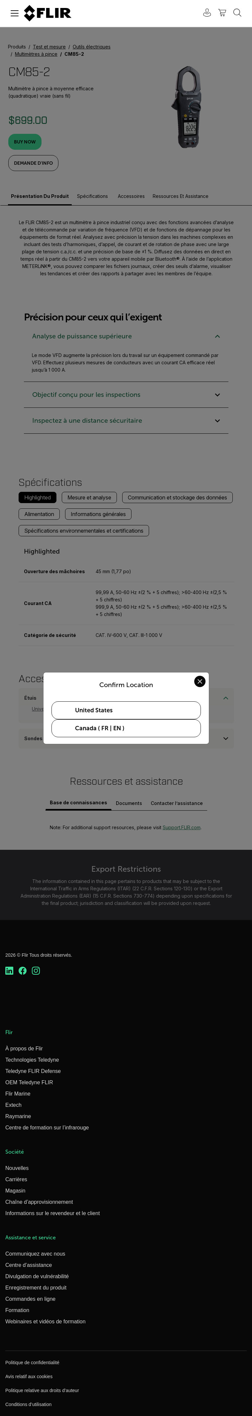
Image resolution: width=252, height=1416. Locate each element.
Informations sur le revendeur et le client (52, 1213)
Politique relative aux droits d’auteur (42, 1390)
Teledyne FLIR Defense (33, 1071)
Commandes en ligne (30, 1299)
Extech (13, 1105)
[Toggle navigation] (15, 13)
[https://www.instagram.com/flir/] (36, 971)
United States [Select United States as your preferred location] (94, 710)
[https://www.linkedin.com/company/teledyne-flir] (9, 971)
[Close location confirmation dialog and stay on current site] (200, 681)
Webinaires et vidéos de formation (45, 1321)
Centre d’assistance (28, 1265)
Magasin (15, 1191)
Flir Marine (18, 1094)
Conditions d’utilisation (28, 1404)
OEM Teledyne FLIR (29, 1082)
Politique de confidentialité (32, 1362)
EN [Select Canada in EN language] (117, 728)
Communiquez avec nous (35, 1254)
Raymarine (18, 1116)
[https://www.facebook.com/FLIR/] (23, 971)
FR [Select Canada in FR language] (105, 728)
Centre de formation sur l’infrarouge (47, 1127)
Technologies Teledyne (32, 1060)
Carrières (16, 1179)
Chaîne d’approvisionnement (39, 1202)
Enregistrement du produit (35, 1287)
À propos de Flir (24, 1048)
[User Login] (203, 13)
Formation (17, 1310)
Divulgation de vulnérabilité (37, 1276)
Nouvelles (17, 1168)
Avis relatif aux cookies (28, 1376)
